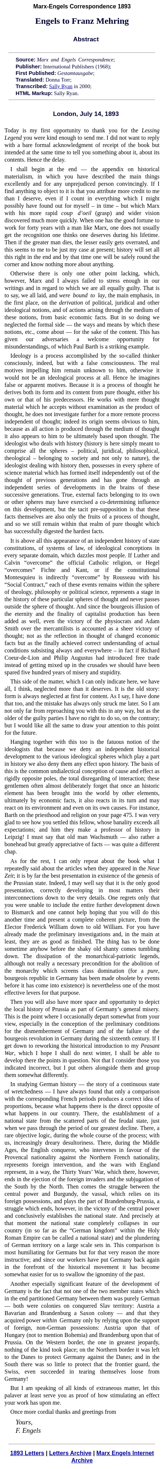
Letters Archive (70, 1453)
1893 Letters (27, 1453)
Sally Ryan (60, 86)
